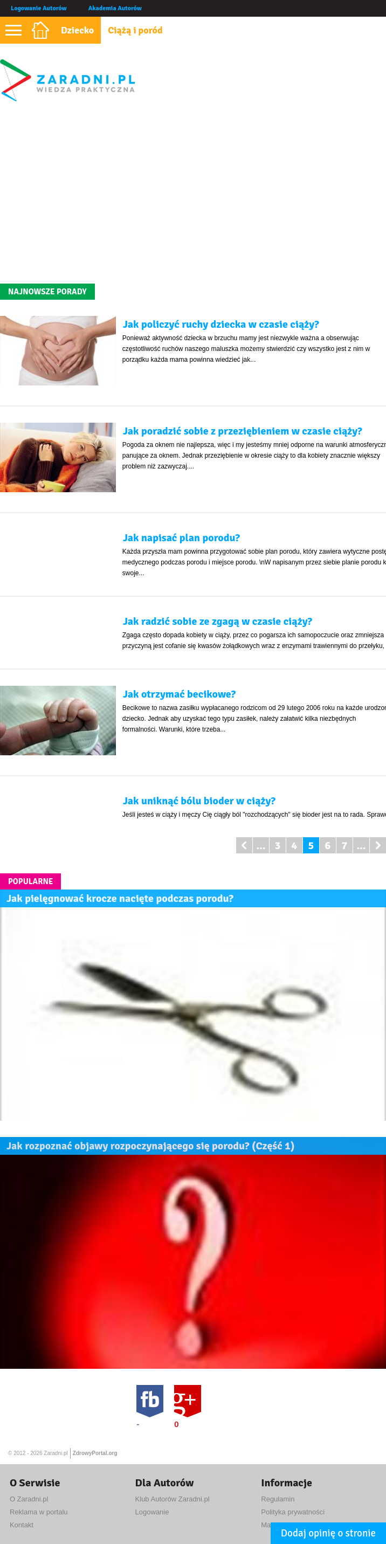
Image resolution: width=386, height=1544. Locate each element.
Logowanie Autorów (39, 8)
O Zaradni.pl (29, 1499)
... (260, 845)
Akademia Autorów (115, 8)
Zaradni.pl (55, 1453)
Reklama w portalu (39, 1512)
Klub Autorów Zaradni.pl (172, 1499)
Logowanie (152, 1512)
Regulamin (277, 1499)
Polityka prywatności (293, 1512)
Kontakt (21, 1525)
